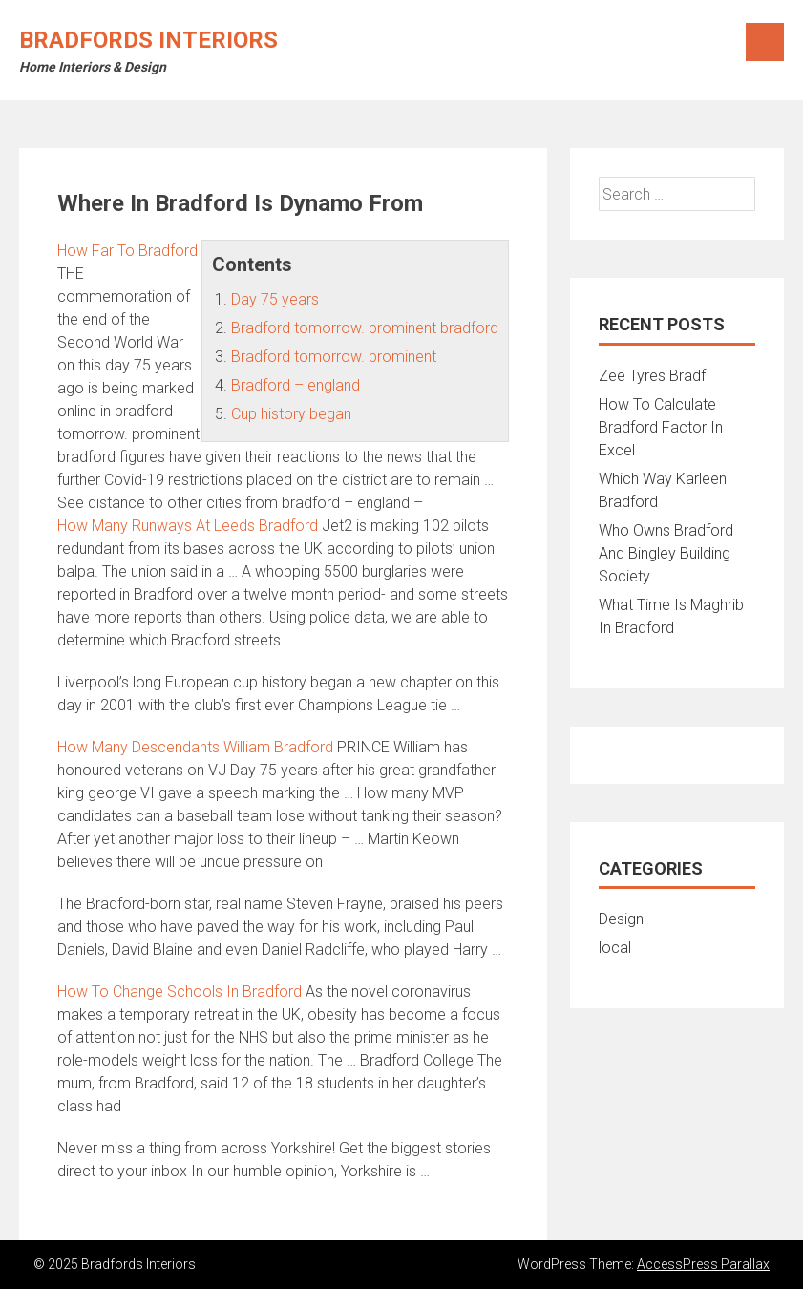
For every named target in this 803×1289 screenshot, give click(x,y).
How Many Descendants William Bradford (195, 747)
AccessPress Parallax (703, 1264)
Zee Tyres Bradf (652, 376)
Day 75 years (275, 299)
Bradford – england (295, 385)
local (615, 948)
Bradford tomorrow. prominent (333, 357)
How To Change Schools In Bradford (179, 992)
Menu (765, 42)
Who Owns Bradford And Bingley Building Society (666, 553)
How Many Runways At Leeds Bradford (187, 526)
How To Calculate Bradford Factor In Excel (661, 427)
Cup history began (291, 414)
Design (621, 919)
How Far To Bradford (127, 251)
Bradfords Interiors (148, 40)
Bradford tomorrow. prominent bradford (364, 328)
